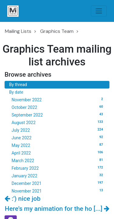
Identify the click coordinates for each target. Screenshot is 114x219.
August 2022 (58, 122)
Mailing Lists (18, 31)
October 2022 (58, 107)
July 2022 (58, 130)
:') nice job (22, 198)
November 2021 (58, 190)
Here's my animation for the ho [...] (57, 208)
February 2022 (58, 168)
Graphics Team (57, 31)
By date (16, 92)
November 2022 (58, 99)
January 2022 (58, 175)
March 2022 (58, 160)
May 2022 (58, 145)
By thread (18, 84)
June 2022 (58, 137)
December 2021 (58, 183)
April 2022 (58, 152)
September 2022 (58, 114)
